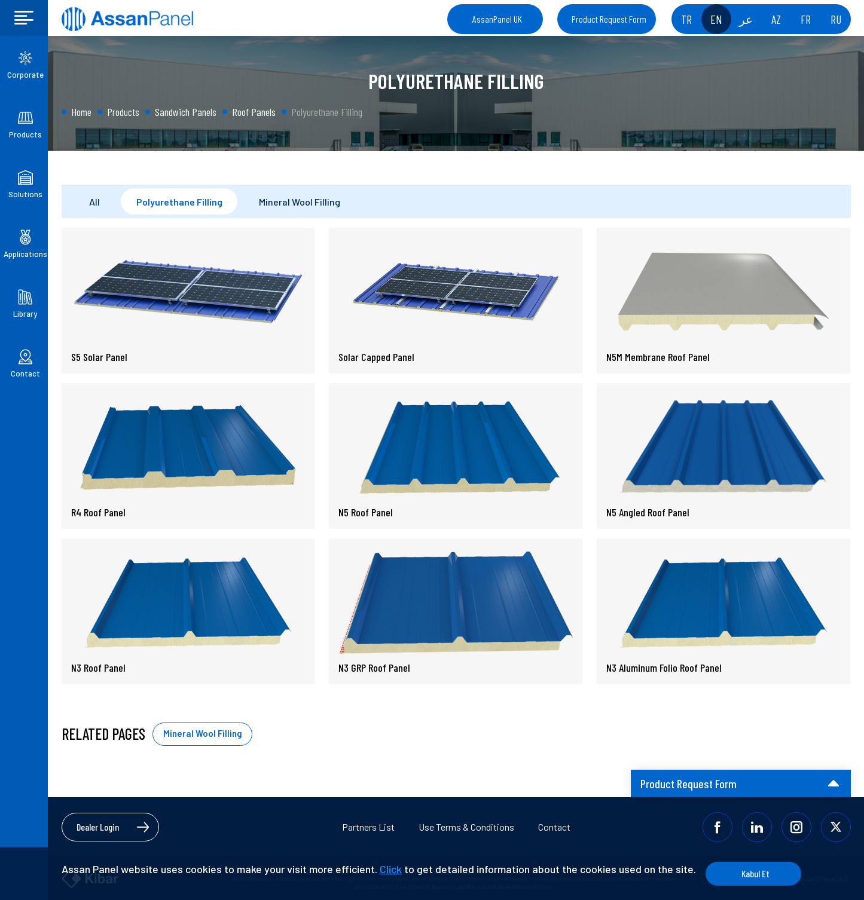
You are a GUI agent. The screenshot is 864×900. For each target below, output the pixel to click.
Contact (554, 826)
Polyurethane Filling (179, 201)
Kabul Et (755, 873)
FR (806, 19)
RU (836, 19)
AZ (776, 19)
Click (391, 868)
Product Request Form (609, 19)
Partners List (368, 826)
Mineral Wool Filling (299, 201)
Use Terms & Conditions (466, 826)
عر (746, 19)
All (94, 201)
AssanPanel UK (497, 19)
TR (686, 19)
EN (716, 19)
